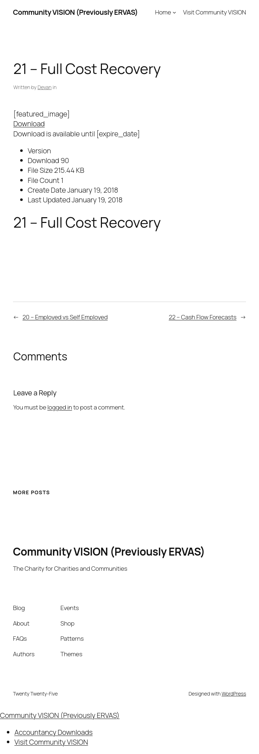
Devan (44, 87)
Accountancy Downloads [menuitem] (53, 732)
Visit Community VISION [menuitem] (51, 742)
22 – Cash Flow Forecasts (202, 317)
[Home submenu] (174, 12)
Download (29, 123)
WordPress (234, 693)
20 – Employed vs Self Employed (65, 317)
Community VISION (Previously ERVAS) (75, 12)
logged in (60, 407)
